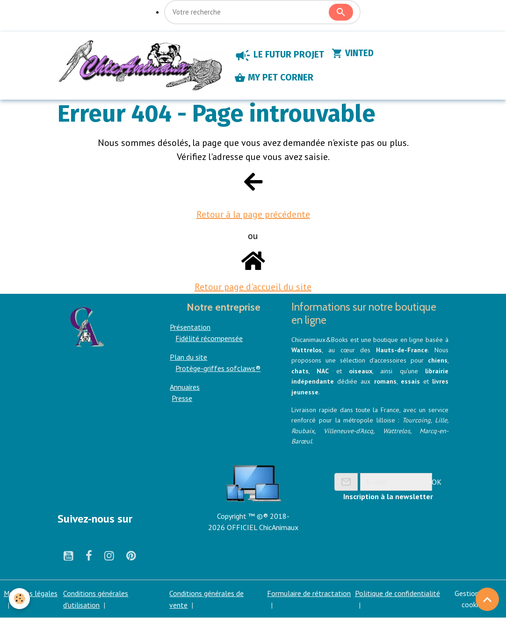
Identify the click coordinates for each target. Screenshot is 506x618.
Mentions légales (31, 593)
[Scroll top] (487, 599)
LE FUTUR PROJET (280, 55)
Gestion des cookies (473, 599)
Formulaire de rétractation (309, 593)
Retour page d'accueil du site (253, 287)
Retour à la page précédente (253, 215)
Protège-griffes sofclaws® (217, 368)
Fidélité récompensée (209, 338)
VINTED (354, 53)
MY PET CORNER (274, 78)
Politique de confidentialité (397, 593)
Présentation (190, 327)
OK (436, 482)
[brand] (141, 66)
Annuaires (185, 387)
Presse (182, 398)
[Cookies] (19, 598)
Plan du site (188, 357)
